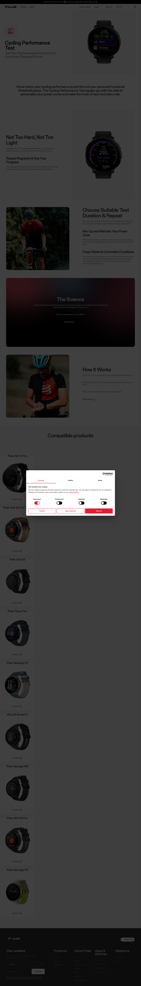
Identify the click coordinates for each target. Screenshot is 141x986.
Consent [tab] (41, 480)
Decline (42, 511)
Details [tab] (70, 480)
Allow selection (70, 511)
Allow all (99, 511)
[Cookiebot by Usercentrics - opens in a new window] (104, 473)
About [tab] (100, 480)
